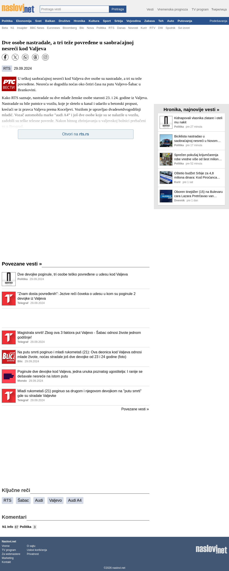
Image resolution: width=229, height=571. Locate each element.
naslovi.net (118, 567)
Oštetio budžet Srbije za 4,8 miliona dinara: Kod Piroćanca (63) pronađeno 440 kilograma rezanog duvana (195, 175)
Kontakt (6, 562)
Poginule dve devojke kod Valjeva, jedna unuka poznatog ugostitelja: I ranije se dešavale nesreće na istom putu (79, 374)
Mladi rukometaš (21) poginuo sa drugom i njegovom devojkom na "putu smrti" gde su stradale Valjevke (79, 393)
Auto (170, 21)
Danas (121, 27)
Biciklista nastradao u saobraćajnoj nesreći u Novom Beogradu (196, 139)
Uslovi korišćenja (37, 550)
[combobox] (74, 9)
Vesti (150, 9)
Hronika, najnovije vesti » (191, 109)
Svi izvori (184, 27)
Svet (38, 21)
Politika (7, 21)
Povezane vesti (22, 264)
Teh (160, 21)
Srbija (118, 21)
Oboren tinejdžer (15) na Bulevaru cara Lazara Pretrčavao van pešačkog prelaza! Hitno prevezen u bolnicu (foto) (198, 194)
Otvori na (75, 134)
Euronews (53, 27)
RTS (111, 27)
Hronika (79, 21)
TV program (200, 9)
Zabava (149, 21)
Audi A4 (75, 500)
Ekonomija (24, 21)
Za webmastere (11, 554)
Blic (81, 27)
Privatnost (33, 554)
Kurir (144, 27)
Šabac (23, 500)
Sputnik (171, 27)
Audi (39, 500)
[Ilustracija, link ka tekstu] (9, 279)
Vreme (6, 546)
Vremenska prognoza (172, 9)
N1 (12, 27)
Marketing (8, 558)
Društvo (64, 21)
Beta (5, 27)
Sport (107, 21)
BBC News (37, 27)
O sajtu (31, 546)
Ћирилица (219, 9)
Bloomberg (70, 27)
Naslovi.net (9, 541)
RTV (152, 27)
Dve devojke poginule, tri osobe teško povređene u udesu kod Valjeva (72, 274)
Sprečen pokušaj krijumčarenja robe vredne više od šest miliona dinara (197, 157)
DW (160, 27)
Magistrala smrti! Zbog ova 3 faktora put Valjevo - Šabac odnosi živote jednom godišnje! (79, 335)
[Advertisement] (75, 318)
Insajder (22, 27)
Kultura (94, 21)
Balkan (50, 21)
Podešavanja (218, 21)
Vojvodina (133, 21)
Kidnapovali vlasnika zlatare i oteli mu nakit (198, 120)
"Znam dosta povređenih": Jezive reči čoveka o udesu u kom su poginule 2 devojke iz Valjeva (76, 296)
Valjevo (55, 500)
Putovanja (185, 21)
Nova (90, 27)
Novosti (133, 27)
